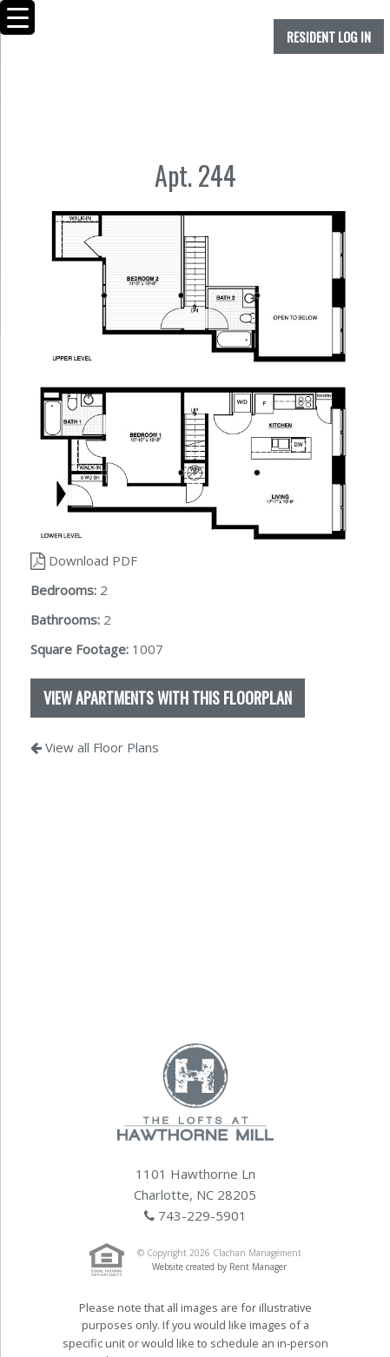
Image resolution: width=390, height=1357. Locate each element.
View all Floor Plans (94, 747)
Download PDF (83, 560)
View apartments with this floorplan (167, 697)
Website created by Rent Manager (219, 1267)
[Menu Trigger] (17, 17)
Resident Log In (329, 36)
